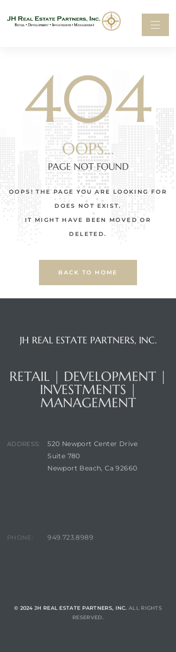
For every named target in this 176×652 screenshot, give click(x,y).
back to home (88, 272)
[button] (155, 25)
